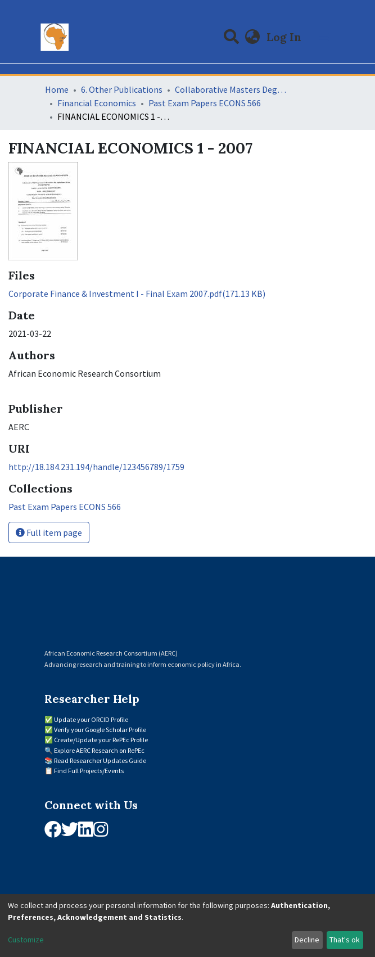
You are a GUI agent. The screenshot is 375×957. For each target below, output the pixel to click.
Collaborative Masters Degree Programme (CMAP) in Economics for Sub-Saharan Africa (231, 89)
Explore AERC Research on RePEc (99, 750)
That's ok (344, 940)
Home (57, 89)
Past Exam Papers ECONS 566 (204, 103)
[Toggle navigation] (324, 37)
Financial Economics (96, 103)
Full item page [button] (49, 532)
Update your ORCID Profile (91, 719)
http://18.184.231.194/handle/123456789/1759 (96, 466)
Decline (307, 940)
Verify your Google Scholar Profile (100, 729)
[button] (252, 37)
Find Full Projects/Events (89, 770)
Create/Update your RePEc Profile (101, 739)
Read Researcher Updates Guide (100, 760)
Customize (26, 940)
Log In (285, 37)
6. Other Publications (121, 89)
